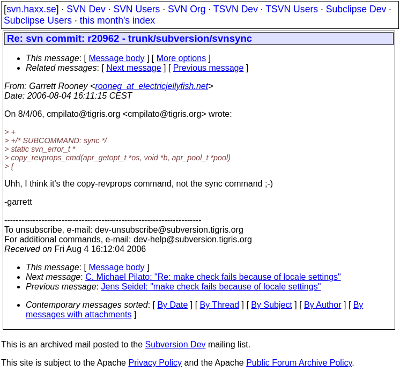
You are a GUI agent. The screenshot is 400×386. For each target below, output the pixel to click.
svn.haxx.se (31, 9)
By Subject (271, 304)
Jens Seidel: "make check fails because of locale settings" (211, 286)
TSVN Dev (235, 9)
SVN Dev (85, 9)
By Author (322, 304)
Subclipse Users (38, 20)
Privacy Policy (155, 362)
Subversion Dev (175, 344)
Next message (133, 67)
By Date (172, 304)
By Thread (220, 304)
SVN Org (186, 9)
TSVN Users (291, 9)
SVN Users (136, 9)
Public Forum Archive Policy (299, 362)
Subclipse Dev (356, 9)
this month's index (117, 20)
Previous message (208, 67)
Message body (116, 58)
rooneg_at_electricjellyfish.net (151, 86)
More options (181, 58)
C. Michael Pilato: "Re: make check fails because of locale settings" (212, 276)
